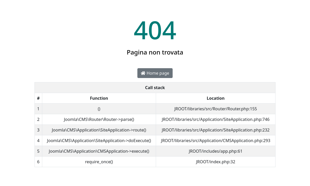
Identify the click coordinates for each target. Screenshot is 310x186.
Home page (155, 73)
